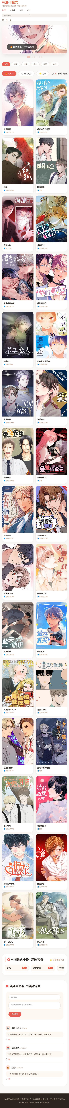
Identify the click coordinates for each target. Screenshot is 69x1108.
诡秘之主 (43, 968)
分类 (21, 10)
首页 (4, 10)
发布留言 (15, 1014)
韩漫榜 (12, 10)
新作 (29, 10)
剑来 (17, 968)
